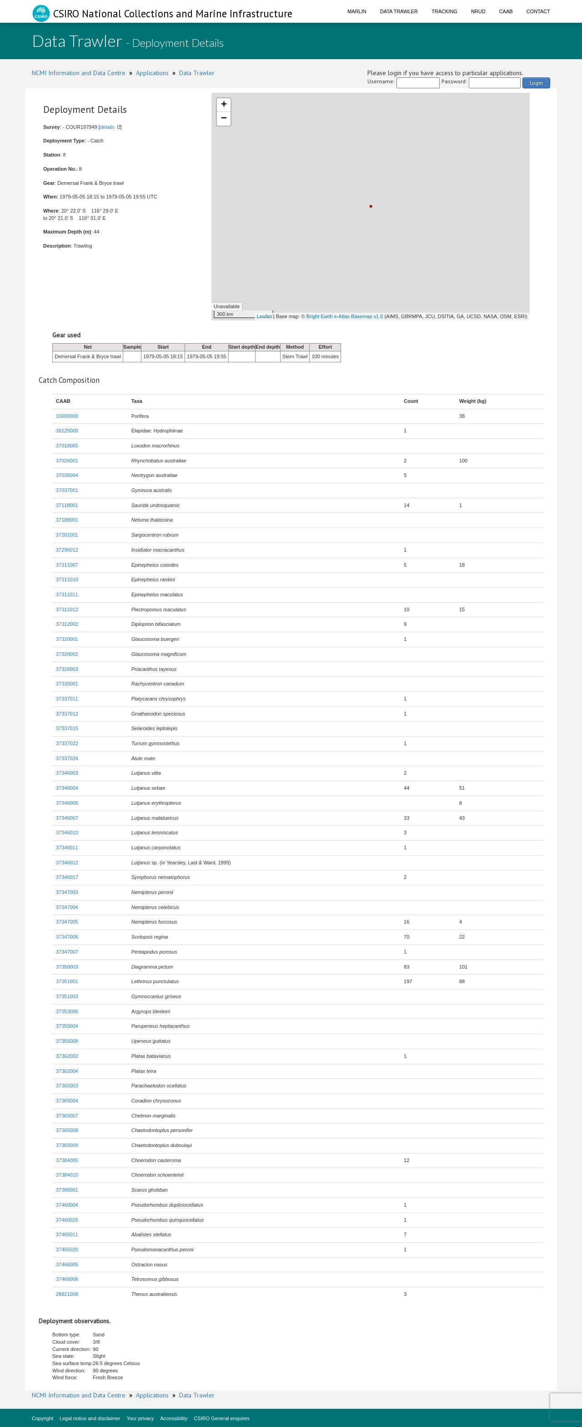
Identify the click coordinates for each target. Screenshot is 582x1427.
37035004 (67, 475)
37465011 (67, 1234)
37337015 (67, 728)
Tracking (444, 11)
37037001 (67, 490)
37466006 (67, 1279)
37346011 (67, 847)
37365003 (67, 1085)
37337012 (67, 713)
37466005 (67, 1264)
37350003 (67, 967)
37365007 (67, 1115)
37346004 (67, 788)
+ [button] (224, 105)
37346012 (67, 862)
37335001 (67, 683)
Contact (538, 11)
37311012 (67, 609)
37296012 (67, 550)
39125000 (67, 430)
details (107, 127)
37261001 (67, 535)
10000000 (67, 416)
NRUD (478, 11)
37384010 (67, 1175)
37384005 (67, 1160)
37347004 (67, 907)
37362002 (67, 1056)
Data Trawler (399, 11)
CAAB (506, 11)
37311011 (67, 594)
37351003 (67, 996)
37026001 (67, 460)
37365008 (67, 1130)
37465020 (67, 1249)
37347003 (67, 892)
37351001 (67, 981)
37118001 (67, 505)
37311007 (67, 565)
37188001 (67, 520)
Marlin (356, 11)
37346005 (67, 803)
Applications (152, 73)
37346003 (67, 773)
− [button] (224, 119)
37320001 (67, 639)
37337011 (67, 698)
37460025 (67, 1220)
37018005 (67, 445)
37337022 (67, 743)
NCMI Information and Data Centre (78, 73)
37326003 (67, 669)
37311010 (67, 579)
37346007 (67, 818)
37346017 (67, 877)
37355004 (67, 1026)
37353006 (67, 1011)
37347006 (67, 936)
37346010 (67, 832)
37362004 (67, 1071)
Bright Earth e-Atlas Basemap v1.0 (344, 316)
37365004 (67, 1100)
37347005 (67, 921)
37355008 (67, 1041)
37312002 (67, 624)
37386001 (67, 1190)
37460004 (67, 1205)
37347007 (67, 952)
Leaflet (264, 316)
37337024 (67, 758)
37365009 (67, 1145)
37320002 (67, 654)
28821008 (67, 1294)
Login (536, 82)
